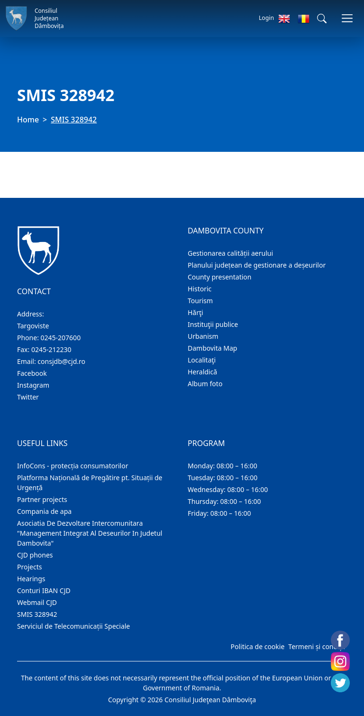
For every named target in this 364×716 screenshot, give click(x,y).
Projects (29, 566)
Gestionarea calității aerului (230, 253)
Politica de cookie (257, 646)
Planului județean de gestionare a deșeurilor (257, 265)
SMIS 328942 (37, 614)
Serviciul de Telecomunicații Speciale (73, 626)
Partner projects (42, 499)
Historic (199, 288)
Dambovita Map (212, 348)
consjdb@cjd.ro (61, 361)
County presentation (219, 276)
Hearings (31, 578)
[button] (322, 18)
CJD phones (35, 554)
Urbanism (203, 336)
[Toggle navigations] (347, 18)
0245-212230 (51, 349)
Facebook (32, 373)
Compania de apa (44, 511)
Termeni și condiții (316, 646)
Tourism (200, 300)
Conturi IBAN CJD (44, 590)
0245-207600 (61, 337)
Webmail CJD (37, 602)
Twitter (28, 396)
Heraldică (202, 371)
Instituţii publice (213, 324)
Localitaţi (202, 359)
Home (28, 119)
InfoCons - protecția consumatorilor (72, 465)
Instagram (33, 385)
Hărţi (195, 312)
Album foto (205, 383)
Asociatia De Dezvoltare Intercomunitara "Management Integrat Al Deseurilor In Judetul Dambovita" (89, 533)
